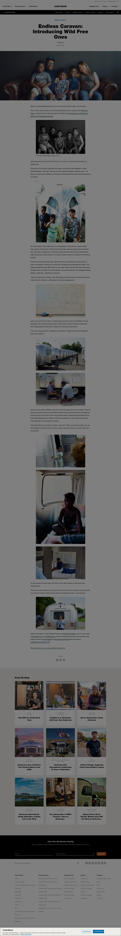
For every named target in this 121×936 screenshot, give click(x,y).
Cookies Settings (86, 931)
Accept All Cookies (98, 931)
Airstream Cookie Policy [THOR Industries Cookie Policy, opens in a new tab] (25, 934)
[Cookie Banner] (60, 931)
